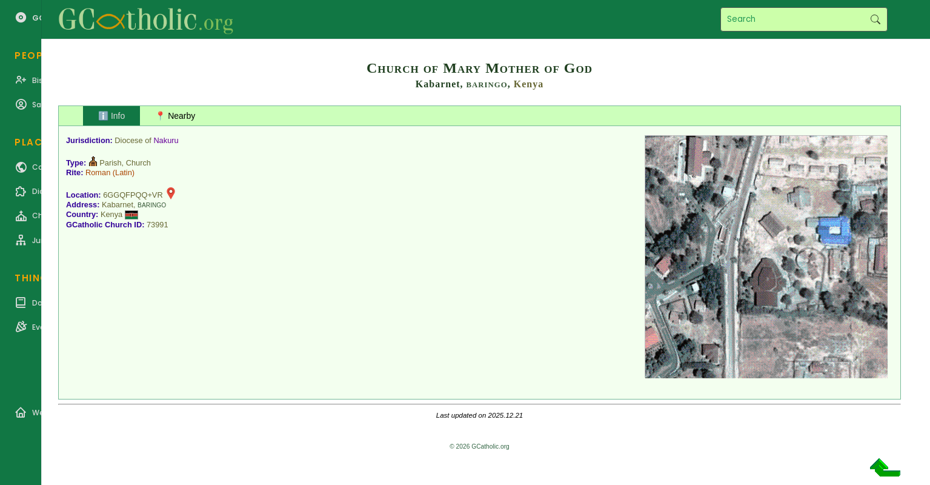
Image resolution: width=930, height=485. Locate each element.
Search (875, 19)
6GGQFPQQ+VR (133, 194)
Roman (97, 172)
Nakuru (165, 140)
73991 (157, 224)
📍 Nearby (175, 116)
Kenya (528, 84)
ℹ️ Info (111, 116)
